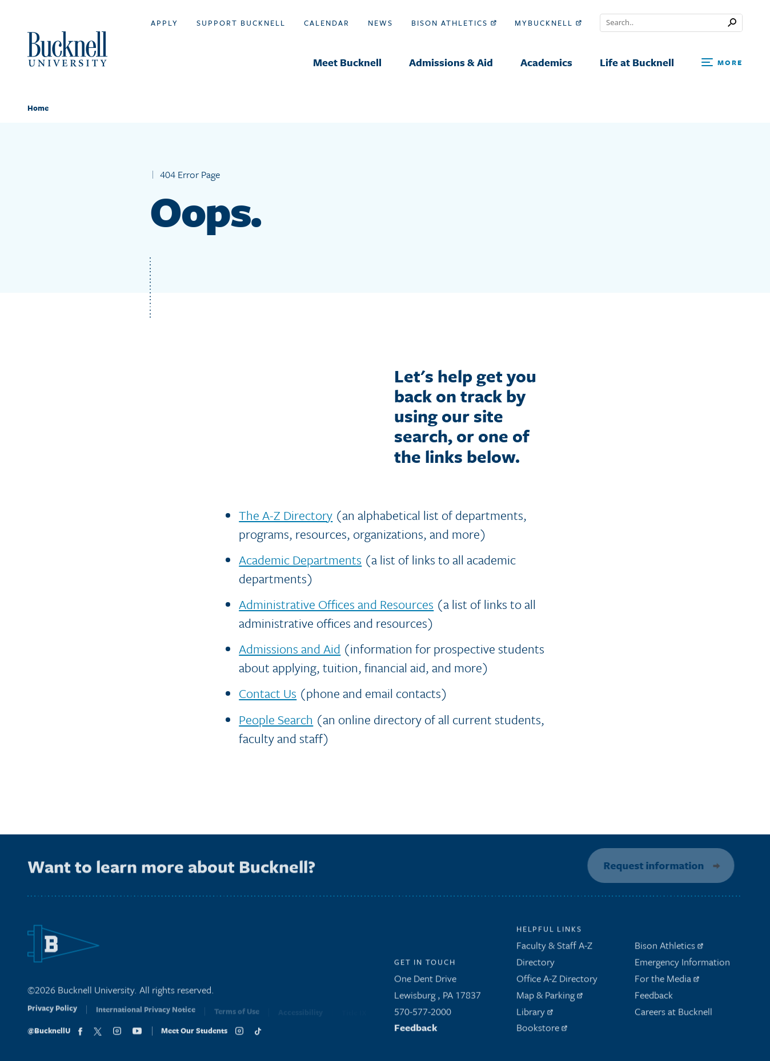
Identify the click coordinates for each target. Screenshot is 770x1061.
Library (534, 1014)
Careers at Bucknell (673, 1014)
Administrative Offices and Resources (336, 604)
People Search (276, 719)
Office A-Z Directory (556, 981)
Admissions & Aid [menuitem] (451, 62)
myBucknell (548, 23)
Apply (164, 23)
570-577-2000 (422, 1014)
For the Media (667, 981)
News (380, 23)
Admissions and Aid (289, 648)
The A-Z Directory (285, 515)
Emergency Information (682, 965)
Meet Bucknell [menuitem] (347, 62)
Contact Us (267, 693)
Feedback (416, 1031)
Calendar (327, 23)
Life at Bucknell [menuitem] (637, 62)
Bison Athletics (453, 23)
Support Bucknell (241, 23)
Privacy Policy (52, 1014)
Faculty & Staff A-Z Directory (554, 957)
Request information (651, 865)
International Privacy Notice (145, 1015)
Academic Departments (300, 559)
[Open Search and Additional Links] (722, 63)
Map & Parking (549, 998)
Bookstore (541, 1031)
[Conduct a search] (664, 22)
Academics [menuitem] (546, 62)
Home (38, 108)
